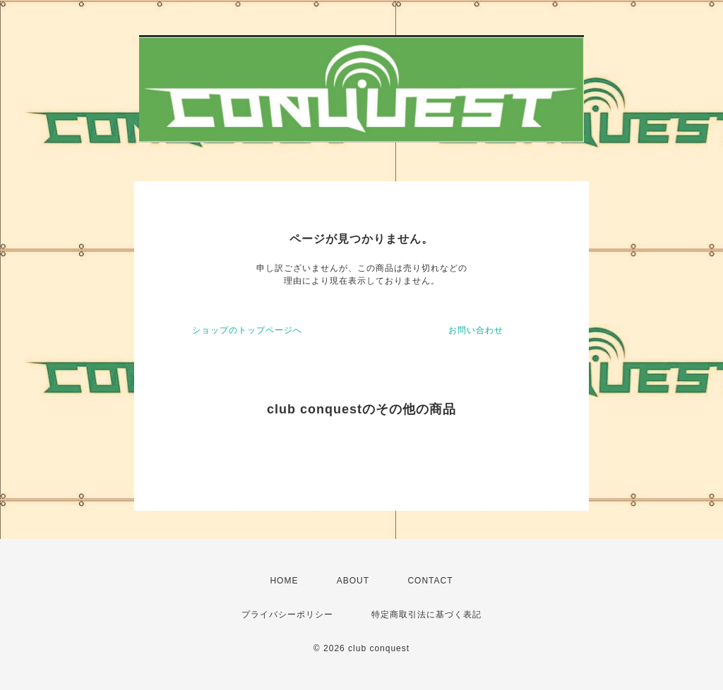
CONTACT (430, 581)
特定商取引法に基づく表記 (426, 614)
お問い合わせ (475, 330)
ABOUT (353, 581)
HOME (284, 581)
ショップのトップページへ (247, 330)
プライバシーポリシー (287, 614)
